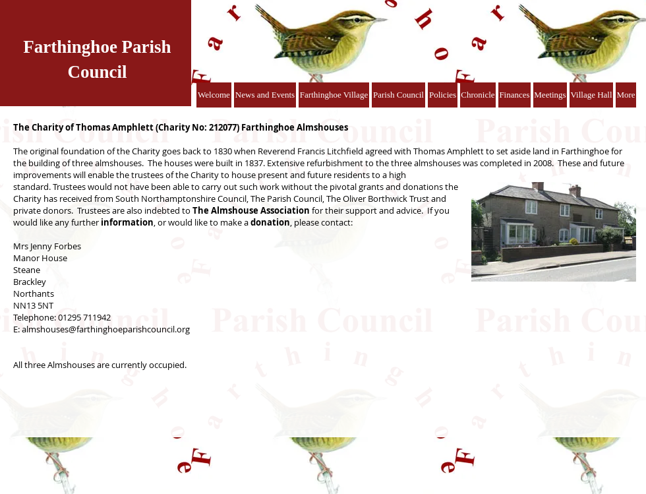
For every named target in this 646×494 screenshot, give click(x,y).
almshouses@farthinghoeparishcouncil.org (106, 329)
